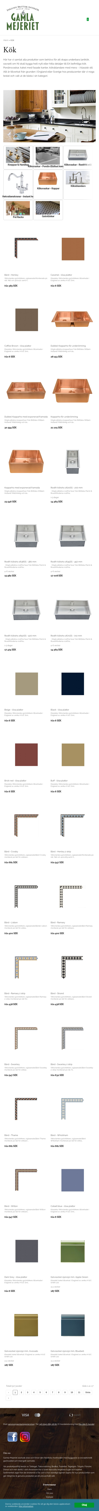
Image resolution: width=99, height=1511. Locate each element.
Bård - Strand (57, 993)
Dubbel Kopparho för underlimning (68, 346)
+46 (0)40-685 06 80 (48, 1424)
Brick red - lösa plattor (15, 780)
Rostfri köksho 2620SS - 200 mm (67, 487)
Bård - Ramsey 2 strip (14, 993)
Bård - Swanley (12, 1064)
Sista (87, 1392)
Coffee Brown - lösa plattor (17, 346)
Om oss (49, 1493)
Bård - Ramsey (58, 922)
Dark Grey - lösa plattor (15, 1277)
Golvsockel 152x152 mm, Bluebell (67, 1351)
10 (72, 1392)
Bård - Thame (11, 1135)
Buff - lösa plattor (59, 780)
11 (79, 1392)
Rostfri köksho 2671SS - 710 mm (66, 635)
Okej (84, 1505)
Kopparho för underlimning (64, 417)
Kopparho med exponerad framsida (22, 487)
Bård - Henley (11, 275)
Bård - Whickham (59, 1135)
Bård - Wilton (11, 1206)
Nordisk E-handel (86, 1424)
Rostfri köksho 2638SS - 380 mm (20, 561)
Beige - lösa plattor (13, 709)
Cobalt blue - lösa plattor (63, 1206)
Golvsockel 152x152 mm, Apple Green (69, 1277)
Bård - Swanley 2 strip (61, 1064)
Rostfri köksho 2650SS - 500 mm (20, 635)
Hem (5, 40)
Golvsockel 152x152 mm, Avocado (21, 1351)
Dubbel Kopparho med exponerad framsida (26, 417)
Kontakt (49, 1497)
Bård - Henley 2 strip (61, 851)
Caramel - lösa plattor (61, 275)
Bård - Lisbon (11, 922)
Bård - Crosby (11, 851)
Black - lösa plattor (60, 709)
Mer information (26, 1506)
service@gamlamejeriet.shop (21, 1424)
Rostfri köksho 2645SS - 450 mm (66, 561)
